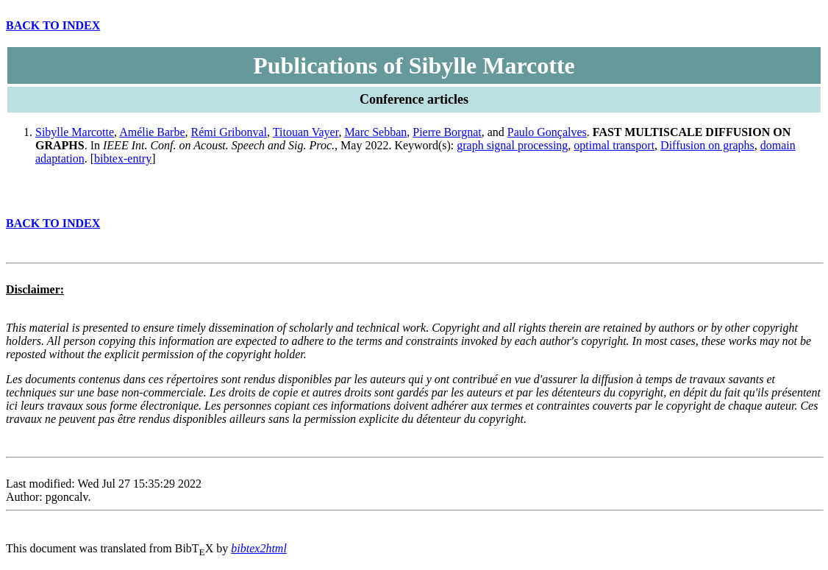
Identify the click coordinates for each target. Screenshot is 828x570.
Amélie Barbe (152, 132)
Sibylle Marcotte (74, 132)
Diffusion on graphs (707, 145)
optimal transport (614, 145)
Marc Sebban (375, 132)
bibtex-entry (122, 158)
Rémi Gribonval (229, 132)
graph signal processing (512, 145)
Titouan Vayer (306, 132)
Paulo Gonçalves (547, 132)
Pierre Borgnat (447, 132)
